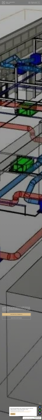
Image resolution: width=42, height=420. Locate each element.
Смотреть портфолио (16, 318)
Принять (13, 413)
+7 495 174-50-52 (33, 3)
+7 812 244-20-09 (33, 2)
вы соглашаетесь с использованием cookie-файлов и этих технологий (20, 411)
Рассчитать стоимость (16, 314)
